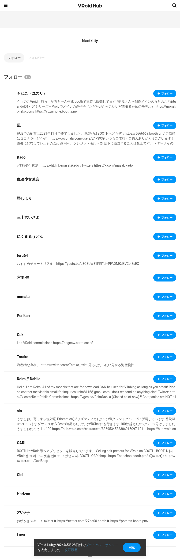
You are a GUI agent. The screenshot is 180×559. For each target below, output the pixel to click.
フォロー (14, 58)
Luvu (21, 535)
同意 (131, 547)
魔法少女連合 (28, 179)
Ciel (20, 475)
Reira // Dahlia (28, 379)
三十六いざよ (28, 217)
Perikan (23, 315)
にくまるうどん (30, 236)
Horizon (23, 494)
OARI (21, 443)
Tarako (22, 357)
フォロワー (36, 58)
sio (19, 411)
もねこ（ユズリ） (32, 93)
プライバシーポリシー (102, 545)
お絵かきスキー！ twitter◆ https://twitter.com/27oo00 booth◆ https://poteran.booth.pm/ (82, 521)
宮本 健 (23, 277)
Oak (20, 334)
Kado (21, 157)
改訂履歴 (71, 550)
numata (23, 296)
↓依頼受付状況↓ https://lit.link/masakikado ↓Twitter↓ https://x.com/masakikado (75, 165)
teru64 (22, 255)
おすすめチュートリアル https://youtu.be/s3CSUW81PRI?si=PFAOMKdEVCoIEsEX (78, 264)
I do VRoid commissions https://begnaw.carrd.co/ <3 (55, 343)
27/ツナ (23, 513)
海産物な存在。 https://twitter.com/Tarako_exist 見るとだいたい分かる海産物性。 (77, 365)
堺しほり (24, 198)
